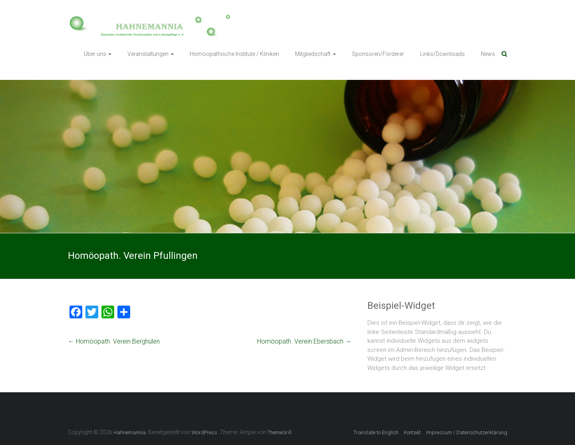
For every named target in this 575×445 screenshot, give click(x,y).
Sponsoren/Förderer (378, 54)
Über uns (95, 54)
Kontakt (412, 432)
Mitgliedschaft (313, 54)
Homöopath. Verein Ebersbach (304, 341)
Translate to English (376, 432)
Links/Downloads (442, 54)
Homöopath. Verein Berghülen (114, 341)
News (488, 54)
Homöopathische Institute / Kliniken (234, 54)
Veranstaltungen (148, 54)
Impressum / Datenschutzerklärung (466, 432)
